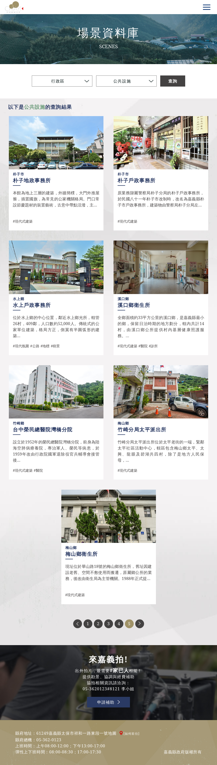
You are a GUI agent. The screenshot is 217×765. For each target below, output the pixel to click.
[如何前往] (132, 733)
